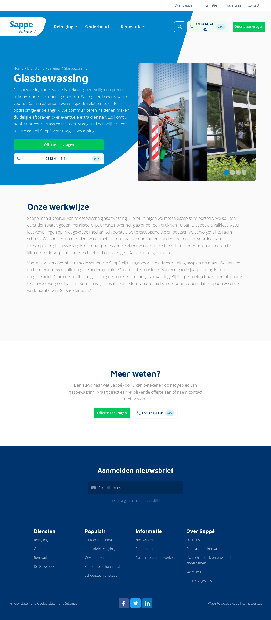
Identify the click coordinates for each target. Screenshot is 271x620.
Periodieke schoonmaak (103, 567)
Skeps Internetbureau (246, 603)
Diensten (44, 532)
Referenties (144, 549)
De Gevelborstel (46, 567)
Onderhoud (42, 549)
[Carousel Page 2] (232, 173)
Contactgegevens (199, 581)
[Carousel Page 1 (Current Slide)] (226, 173)
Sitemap (71, 603)
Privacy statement (22, 603)
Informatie (149, 532)
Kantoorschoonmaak (100, 540)
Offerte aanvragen (248, 27)
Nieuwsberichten (148, 540)
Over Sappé (200, 532)
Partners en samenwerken (155, 558)
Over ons (193, 540)
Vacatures (193, 572)
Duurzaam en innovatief (204, 549)
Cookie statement (50, 603)
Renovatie (41, 558)
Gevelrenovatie (96, 558)
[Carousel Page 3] (238, 173)
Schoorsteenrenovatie (101, 575)
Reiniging (41, 540)
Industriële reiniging (100, 549)
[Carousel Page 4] (244, 173)
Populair (95, 532)
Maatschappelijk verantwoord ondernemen (208, 561)
